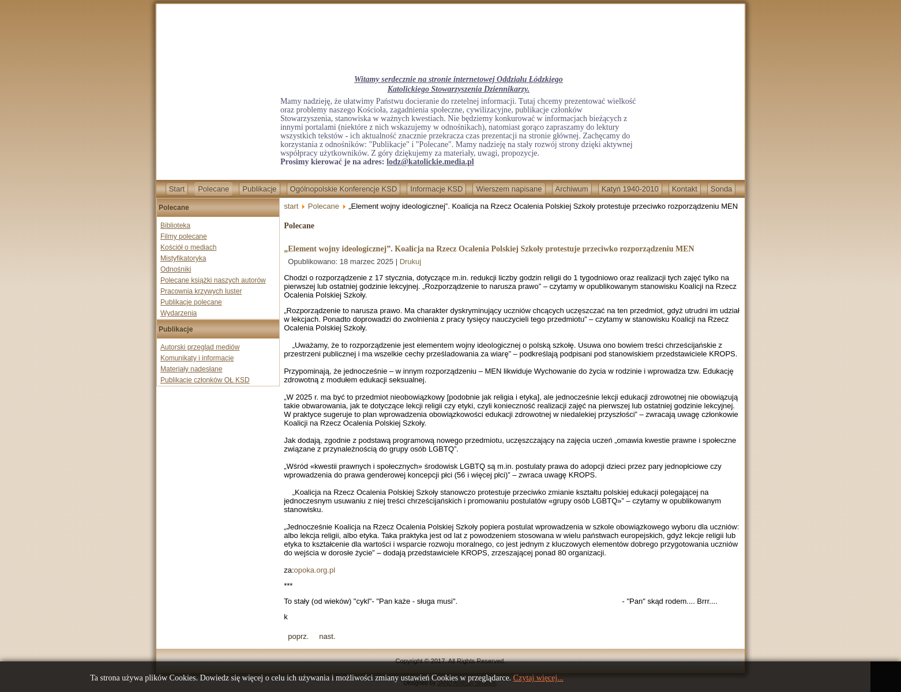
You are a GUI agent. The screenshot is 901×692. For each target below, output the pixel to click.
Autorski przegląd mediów (199, 347)
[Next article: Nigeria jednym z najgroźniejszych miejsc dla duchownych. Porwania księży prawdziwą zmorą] (327, 636)
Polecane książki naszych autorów (213, 280)
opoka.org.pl (315, 570)
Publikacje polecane (191, 302)
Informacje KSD (436, 189)
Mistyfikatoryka (183, 258)
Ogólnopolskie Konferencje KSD (343, 189)
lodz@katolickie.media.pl (430, 161)
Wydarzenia (178, 313)
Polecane (213, 189)
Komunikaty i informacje (197, 358)
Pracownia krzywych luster (201, 291)
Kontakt (684, 189)
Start (177, 189)
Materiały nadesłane (191, 369)
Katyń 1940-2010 (630, 189)
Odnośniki (175, 269)
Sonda (722, 189)
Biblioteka (175, 225)
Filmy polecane (183, 236)
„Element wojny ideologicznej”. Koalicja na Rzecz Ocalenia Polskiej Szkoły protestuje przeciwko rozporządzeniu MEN (489, 249)
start (291, 206)
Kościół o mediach (188, 247)
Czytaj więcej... (538, 678)
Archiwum (571, 189)
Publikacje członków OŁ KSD (205, 380)
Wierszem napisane (509, 189)
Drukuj (411, 261)
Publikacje (259, 189)
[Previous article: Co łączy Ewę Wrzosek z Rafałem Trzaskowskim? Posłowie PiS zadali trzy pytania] (298, 636)
